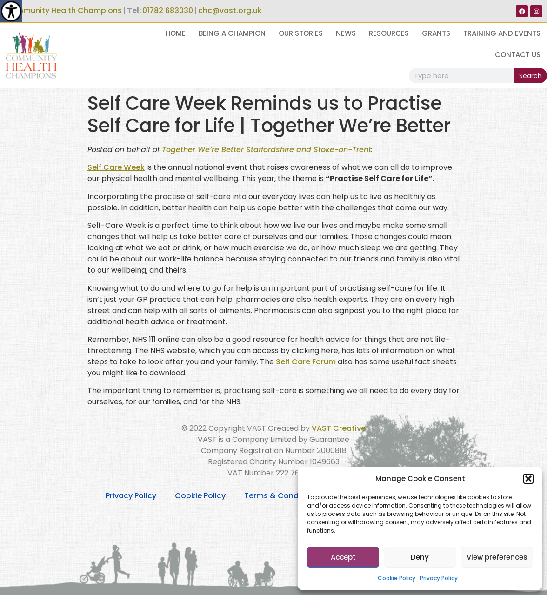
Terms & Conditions (282, 495)
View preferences (497, 557)
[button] (528, 478)
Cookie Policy (396, 578)
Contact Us (517, 55)
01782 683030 (167, 10)
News (346, 33)
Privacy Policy (439, 578)
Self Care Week (116, 167)
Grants (436, 33)
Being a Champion (232, 33)
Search (530, 75)
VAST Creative (339, 428)
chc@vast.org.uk (230, 10)
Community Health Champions (63, 10)
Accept (343, 557)
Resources (389, 33)
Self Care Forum (306, 361)
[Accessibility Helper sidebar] (11, 11)
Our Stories (301, 33)
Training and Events (501, 33)
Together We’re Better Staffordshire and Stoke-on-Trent (266, 149)
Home (176, 33)
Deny (420, 557)
